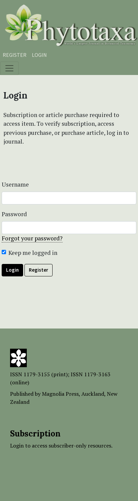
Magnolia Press (60, 393)
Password (14, 214)
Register (14, 54)
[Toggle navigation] (9, 68)
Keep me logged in (32, 253)
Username (15, 184)
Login (39, 54)
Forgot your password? (32, 238)
